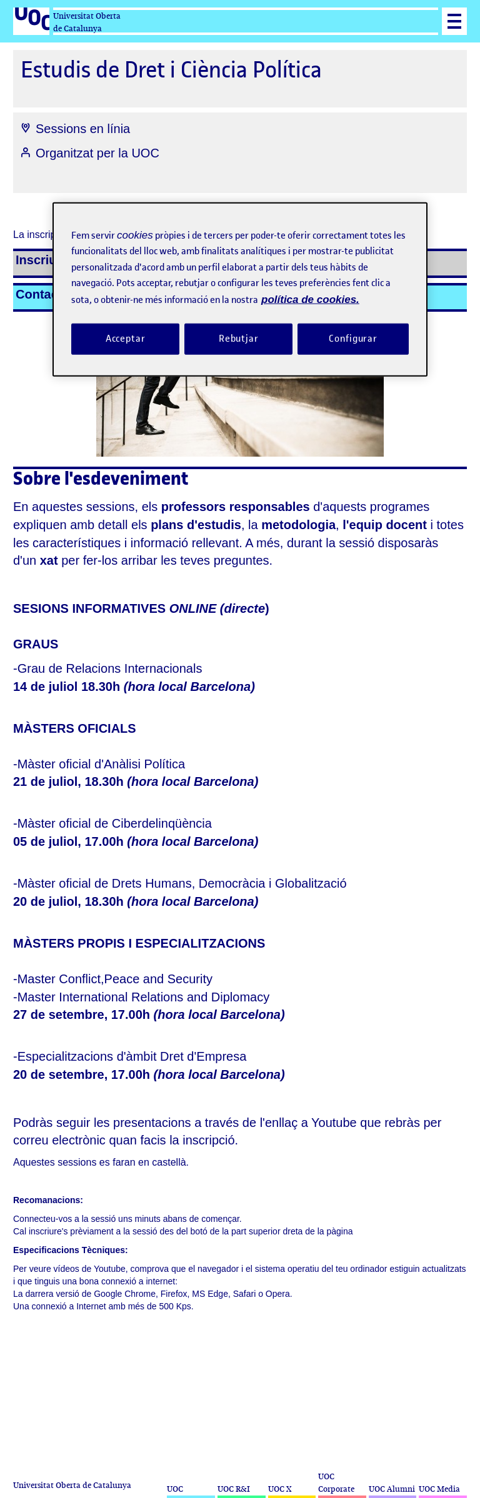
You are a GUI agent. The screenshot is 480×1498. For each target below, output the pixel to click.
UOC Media (439, 1489)
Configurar (353, 338)
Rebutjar (239, 338)
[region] (240, 289)
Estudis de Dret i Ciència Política (171, 70)
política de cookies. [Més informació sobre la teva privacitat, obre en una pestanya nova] (310, 299)
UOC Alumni (392, 1489)
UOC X (279, 1489)
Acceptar (126, 338)
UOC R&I (234, 1489)
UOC (175, 1489)
